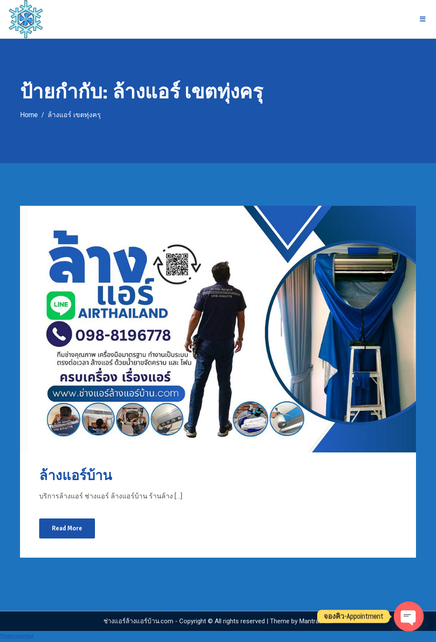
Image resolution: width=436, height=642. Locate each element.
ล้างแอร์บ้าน (75, 475)
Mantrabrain (316, 621)
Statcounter (17, 636)
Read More (67, 528)
